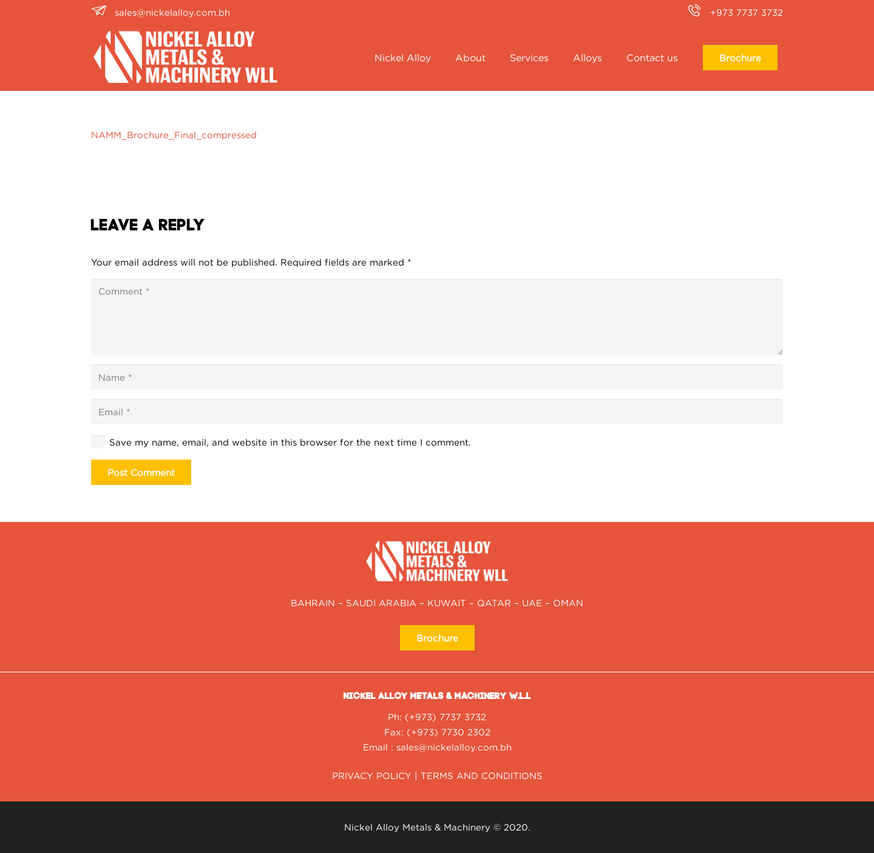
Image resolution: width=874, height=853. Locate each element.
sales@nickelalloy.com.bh (172, 12)
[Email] (437, 411)
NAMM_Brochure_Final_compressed (174, 134)
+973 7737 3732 (746, 12)
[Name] (437, 377)
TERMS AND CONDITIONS (482, 775)
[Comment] (437, 317)
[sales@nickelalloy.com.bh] (103, 12)
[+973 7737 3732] (698, 12)
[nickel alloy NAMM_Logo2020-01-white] (185, 57)
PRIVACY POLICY (372, 775)
